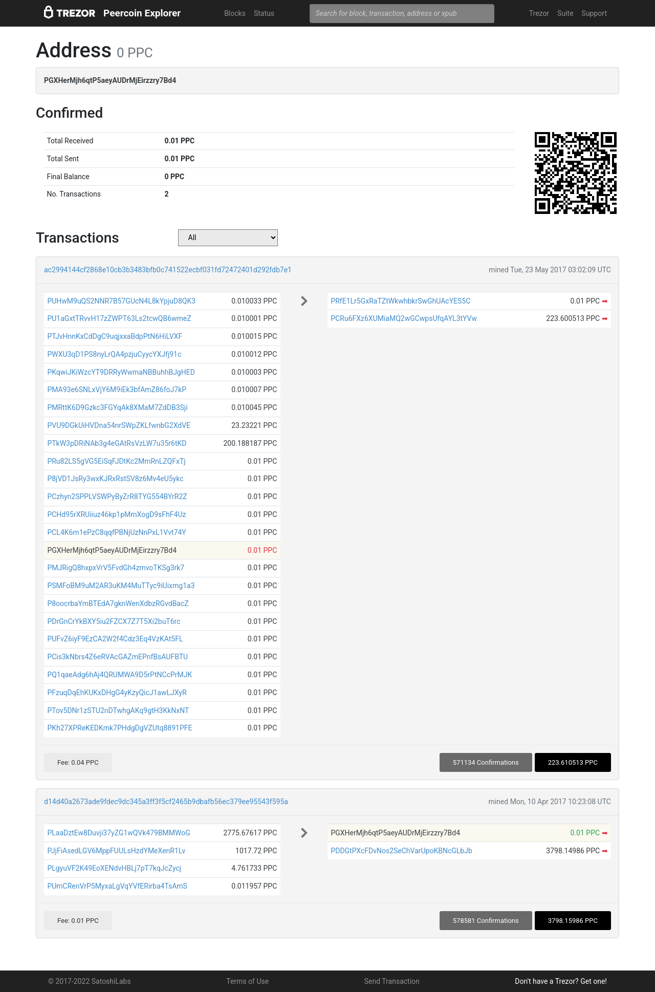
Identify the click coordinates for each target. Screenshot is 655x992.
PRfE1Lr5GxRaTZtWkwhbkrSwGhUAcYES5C (400, 301)
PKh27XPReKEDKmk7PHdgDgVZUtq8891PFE (119, 728)
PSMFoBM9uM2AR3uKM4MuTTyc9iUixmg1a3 (120, 585)
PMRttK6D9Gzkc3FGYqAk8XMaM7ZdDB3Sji (117, 407)
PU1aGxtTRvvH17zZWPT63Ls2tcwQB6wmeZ (119, 318)
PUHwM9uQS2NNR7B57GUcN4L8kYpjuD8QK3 (121, 301)
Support (594, 13)
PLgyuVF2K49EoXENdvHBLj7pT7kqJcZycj (114, 868)
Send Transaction (392, 981)
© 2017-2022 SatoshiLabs (89, 981)
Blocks (235, 13)
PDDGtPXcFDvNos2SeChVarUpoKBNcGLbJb (401, 851)
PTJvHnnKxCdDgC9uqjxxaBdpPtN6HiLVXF (114, 336)
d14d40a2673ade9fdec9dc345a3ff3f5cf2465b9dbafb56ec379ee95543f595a (166, 801)
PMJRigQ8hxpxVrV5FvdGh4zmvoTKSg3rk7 (115, 568)
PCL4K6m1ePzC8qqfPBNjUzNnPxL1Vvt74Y (116, 532)
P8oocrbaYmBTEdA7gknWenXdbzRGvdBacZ (117, 603)
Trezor (539, 13)
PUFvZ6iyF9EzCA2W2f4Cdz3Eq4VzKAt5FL (115, 639)
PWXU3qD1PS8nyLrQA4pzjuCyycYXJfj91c (114, 354)
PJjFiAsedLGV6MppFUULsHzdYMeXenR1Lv (116, 851)
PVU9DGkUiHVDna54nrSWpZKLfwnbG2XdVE (118, 425)
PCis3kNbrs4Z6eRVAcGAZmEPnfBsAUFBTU (117, 657)
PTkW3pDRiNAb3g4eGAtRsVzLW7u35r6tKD (116, 443)
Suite (565, 13)
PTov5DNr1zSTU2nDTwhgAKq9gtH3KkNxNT (118, 710)
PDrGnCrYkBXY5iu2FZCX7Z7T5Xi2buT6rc (113, 621)
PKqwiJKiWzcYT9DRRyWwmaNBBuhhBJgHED (120, 372)
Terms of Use (247, 981)
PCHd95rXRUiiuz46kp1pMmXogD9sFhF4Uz (116, 514)
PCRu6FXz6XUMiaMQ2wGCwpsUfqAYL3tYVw (404, 318)
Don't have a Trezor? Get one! (561, 981)
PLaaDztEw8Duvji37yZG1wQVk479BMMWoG (118, 833)
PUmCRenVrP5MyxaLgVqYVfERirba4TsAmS (117, 886)
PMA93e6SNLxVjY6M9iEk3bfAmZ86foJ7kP (116, 389)
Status (264, 13)
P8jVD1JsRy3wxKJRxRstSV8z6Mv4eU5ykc (115, 479)
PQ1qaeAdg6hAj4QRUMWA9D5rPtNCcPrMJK (119, 675)
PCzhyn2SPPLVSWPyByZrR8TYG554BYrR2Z (117, 496)
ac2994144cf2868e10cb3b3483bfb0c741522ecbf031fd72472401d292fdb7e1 (168, 270)
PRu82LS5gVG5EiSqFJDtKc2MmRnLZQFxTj (116, 461)
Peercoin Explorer (142, 13)
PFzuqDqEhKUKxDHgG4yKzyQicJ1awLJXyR (116, 692)
